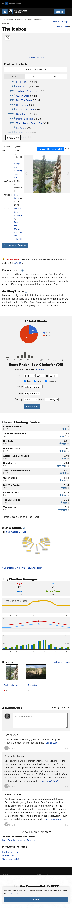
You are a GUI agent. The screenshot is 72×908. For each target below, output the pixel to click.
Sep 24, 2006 (52, 743)
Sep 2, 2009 (55, 819)
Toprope (50, 380)
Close (36, 899)
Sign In (59, 11)
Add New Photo (62, 662)
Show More (13, 137)
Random (31, 840)
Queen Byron (23, 95)
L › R (14, 76)
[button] (27, 174)
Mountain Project (44, 874)
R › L (35, 76)
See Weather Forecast (15, 245)
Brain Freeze (22, 114)
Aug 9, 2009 (52, 781)
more (43, 781)
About (5, 874)
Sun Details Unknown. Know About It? (22, 567)
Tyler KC (18, 239)
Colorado (19, 19)
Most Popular (9, 840)
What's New (8, 855)
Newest (21, 840)
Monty (16, 229)
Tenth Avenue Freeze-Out (29, 123)
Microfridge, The (24, 118)
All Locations (7, 19)
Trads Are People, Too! (27, 91)
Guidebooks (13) (10, 858)
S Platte (28, 19)
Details (18, 262)
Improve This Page (61, 22)
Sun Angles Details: (36, 542)
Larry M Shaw (11, 734)
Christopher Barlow (14, 756)
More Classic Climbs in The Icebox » (22, 516)
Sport (38, 380)
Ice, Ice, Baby (22, 82)
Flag (66, 748)
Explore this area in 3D (50, 149)
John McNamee (18, 215)
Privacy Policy (14, 893)
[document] (36, 895)
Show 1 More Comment (36, 832)
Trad (27, 380)
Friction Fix (22, 86)
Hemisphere (22, 105)
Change (40, 369)
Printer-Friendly (10, 852)
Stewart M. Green (13, 794)
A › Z (56, 76)
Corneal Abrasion (25, 109)
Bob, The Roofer (24, 100)
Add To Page (63, 26)
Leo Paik (18, 208)
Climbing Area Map (36, 57)
